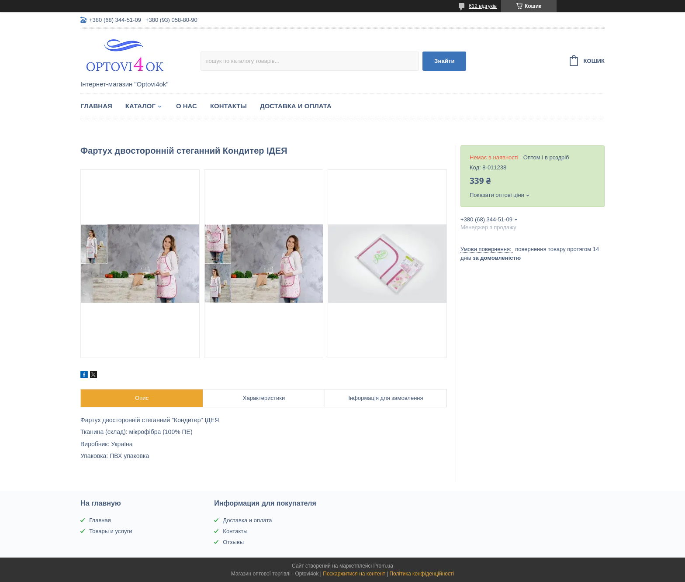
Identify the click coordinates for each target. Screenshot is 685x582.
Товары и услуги (110, 531)
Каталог (140, 106)
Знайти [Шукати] (444, 61)
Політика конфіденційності (421, 574)
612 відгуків (483, 6)
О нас (186, 106)
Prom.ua (383, 566)
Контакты (228, 106)
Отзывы (233, 542)
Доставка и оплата (296, 106)
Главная (96, 106)
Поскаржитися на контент (354, 574)
